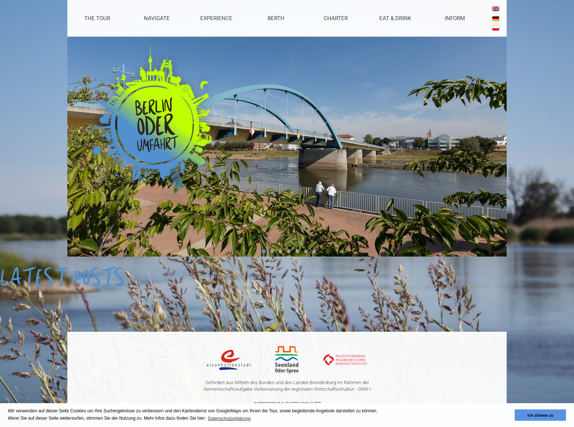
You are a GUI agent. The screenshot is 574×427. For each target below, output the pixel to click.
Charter (336, 18)
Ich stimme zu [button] (541, 415)
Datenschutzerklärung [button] (229, 418)
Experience (216, 18)
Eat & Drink (395, 18)
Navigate (157, 18)
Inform (455, 18)
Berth (276, 18)
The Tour (97, 18)
